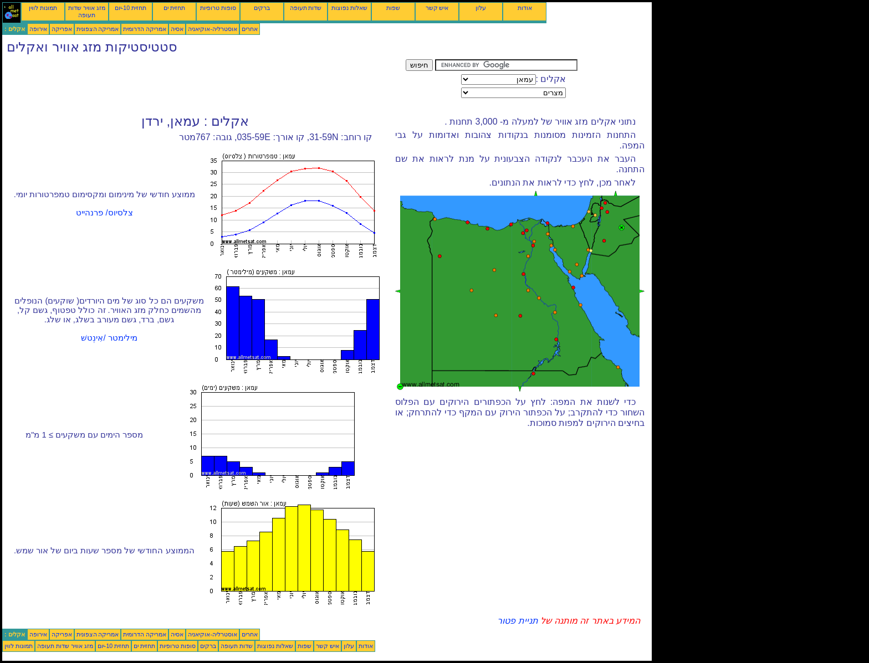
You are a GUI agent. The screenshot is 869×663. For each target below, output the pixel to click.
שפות (393, 7)
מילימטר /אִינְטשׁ (109, 337)
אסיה (177, 28)
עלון (481, 7)
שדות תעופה (306, 7)
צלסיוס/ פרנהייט (104, 212)
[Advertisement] (204, 84)
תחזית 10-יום (130, 7)
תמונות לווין (43, 7)
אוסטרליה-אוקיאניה (212, 28)
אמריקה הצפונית (97, 28)
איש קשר (437, 7)
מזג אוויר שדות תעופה (86, 11)
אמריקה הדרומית (144, 28)
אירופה (38, 28)
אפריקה (62, 28)
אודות (525, 7)
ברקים (262, 7)
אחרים (250, 28)
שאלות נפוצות (349, 7)
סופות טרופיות (218, 7)
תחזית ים (174, 7)
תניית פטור (517, 620)
